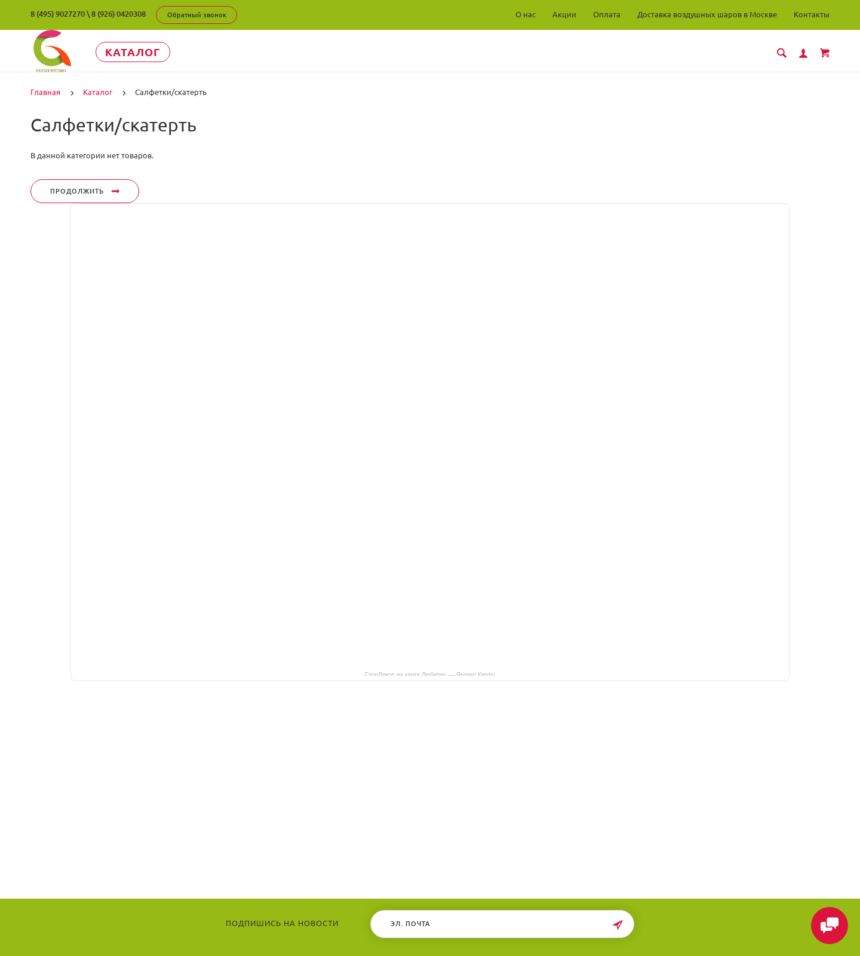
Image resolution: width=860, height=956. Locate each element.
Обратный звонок (196, 15)
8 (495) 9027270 (57, 14)
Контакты (812, 14)
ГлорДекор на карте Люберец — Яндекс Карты (429, 674)
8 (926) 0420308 (118, 14)
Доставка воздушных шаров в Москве (707, 14)
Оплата (607, 14)
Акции (564, 14)
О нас (525, 14)
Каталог (140, 52)
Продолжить (84, 191)
